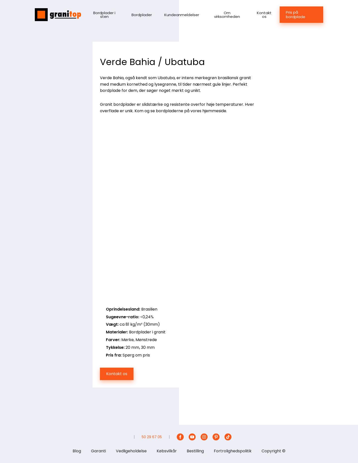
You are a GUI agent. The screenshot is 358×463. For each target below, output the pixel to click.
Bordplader (142, 14)
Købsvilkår (167, 451)
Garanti (98, 451)
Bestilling (195, 451)
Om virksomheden (227, 14)
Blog (77, 451)
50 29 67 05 (152, 436)
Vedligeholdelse (131, 451)
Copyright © (273, 451)
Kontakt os (264, 14)
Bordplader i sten (104, 14)
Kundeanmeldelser (181, 14)
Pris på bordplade (295, 14)
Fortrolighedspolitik (233, 451)
